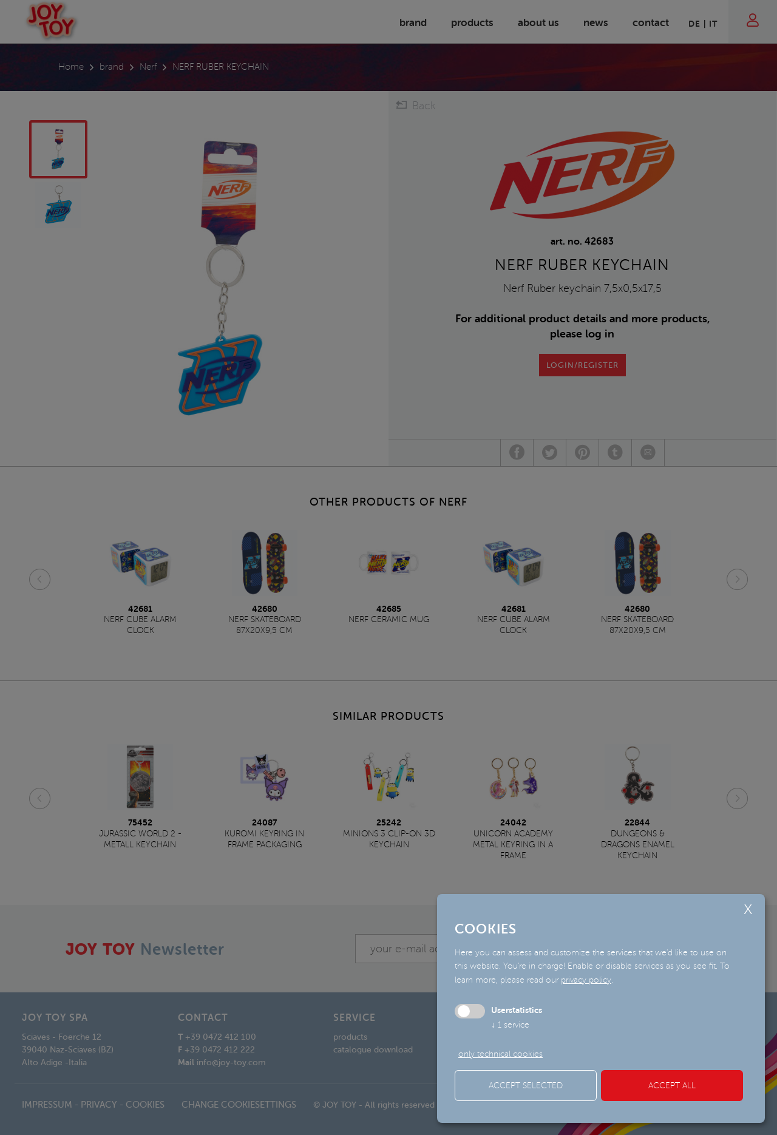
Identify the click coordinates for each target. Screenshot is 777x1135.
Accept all (672, 1085)
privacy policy (586, 979)
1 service (510, 1024)
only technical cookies (500, 1054)
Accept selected (526, 1085)
